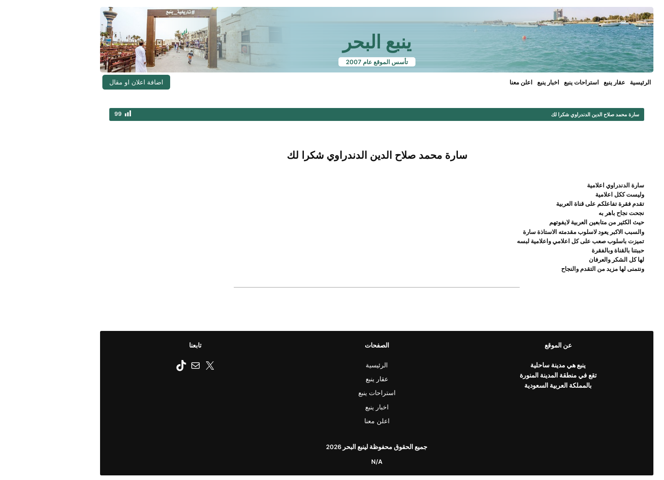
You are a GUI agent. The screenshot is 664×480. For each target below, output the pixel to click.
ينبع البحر (332, 41)
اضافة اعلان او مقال (92, 82)
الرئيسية (595, 82)
